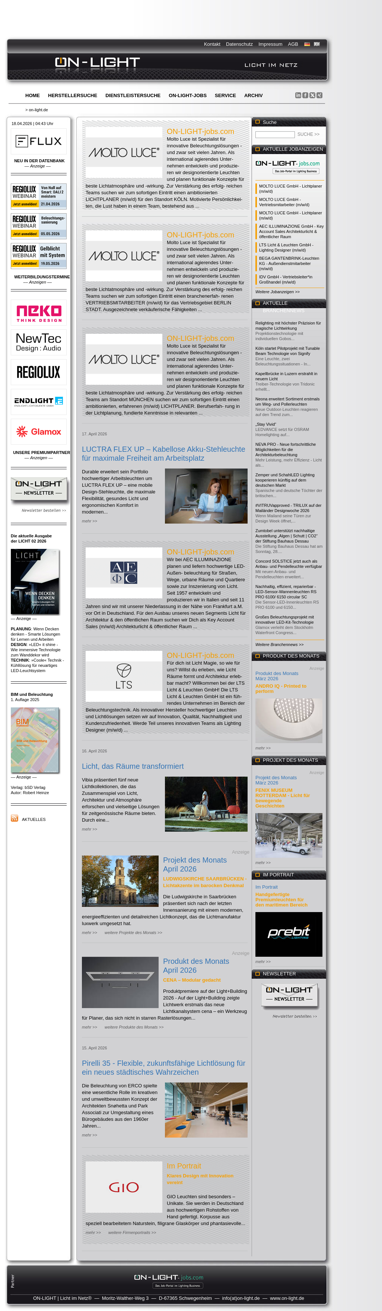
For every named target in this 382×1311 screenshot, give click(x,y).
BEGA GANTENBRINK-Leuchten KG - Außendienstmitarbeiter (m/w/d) (289, 263)
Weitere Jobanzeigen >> (277, 292)
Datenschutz (239, 44)
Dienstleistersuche (132, 95)
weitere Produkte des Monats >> (134, 1027)
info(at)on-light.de (241, 1298)
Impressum (270, 44)
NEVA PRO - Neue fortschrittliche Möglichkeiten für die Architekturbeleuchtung (285, 449)
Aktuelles (34, 819)
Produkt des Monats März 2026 (277, 676)
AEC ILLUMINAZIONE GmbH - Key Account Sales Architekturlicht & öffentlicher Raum (291, 231)
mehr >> (89, 521)
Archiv (253, 95)
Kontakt (212, 44)
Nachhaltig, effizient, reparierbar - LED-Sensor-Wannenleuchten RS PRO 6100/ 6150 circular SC (285, 591)
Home (32, 95)
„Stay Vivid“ (265, 424)
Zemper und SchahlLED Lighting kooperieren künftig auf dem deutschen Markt (285, 480)
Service (225, 95)
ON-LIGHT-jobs (188, 95)
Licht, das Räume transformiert (133, 766)
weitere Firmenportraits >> (132, 1232)
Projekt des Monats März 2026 (276, 780)
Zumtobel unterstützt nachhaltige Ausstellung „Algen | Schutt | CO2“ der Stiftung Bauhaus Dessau (286, 535)
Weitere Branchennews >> (279, 644)
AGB (293, 44)
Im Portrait (184, 1166)
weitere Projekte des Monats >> (133, 932)
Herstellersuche (72, 95)
